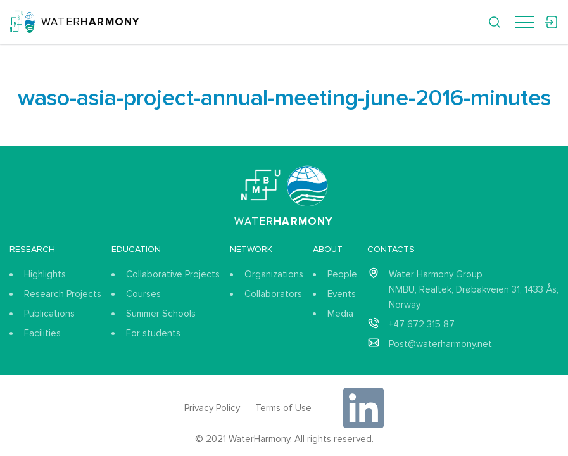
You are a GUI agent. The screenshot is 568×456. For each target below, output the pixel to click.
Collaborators (273, 294)
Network (251, 249)
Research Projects (62, 294)
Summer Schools (161, 313)
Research (32, 249)
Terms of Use (283, 408)
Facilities (42, 333)
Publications (49, 313)
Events (341, 294)
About (328, 249)
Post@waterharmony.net (440, 344)
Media (340, 313)
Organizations (273, 274)
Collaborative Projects (173, 274)
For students (153, 333)
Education (136, 249)
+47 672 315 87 (422, 324)
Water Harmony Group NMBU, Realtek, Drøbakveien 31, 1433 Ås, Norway (474, 289)
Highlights (45, 274)
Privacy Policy (212, 408)
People (342, 274)
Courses (143, 294)
